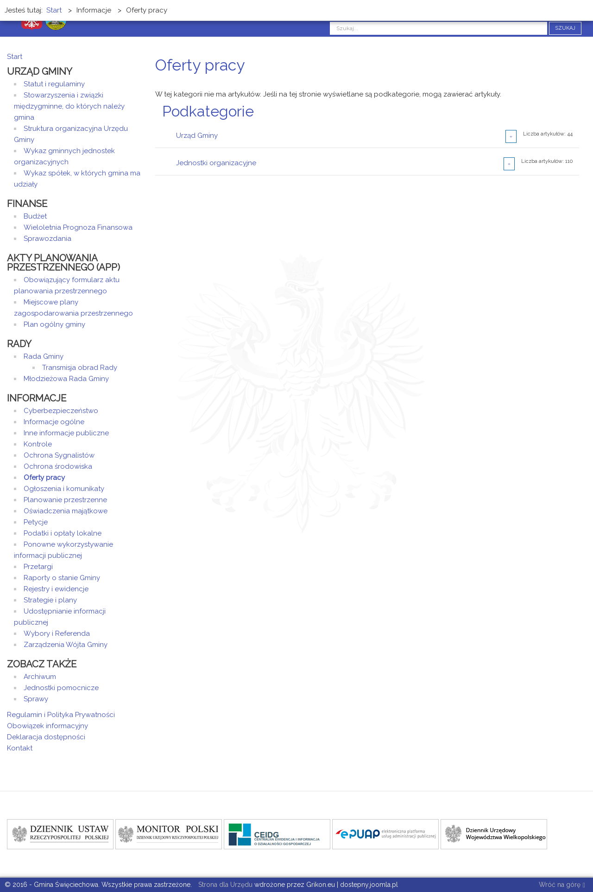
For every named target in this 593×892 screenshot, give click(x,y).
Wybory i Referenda (57, 633)
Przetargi (38, 566)
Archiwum (40, 676)
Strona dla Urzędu (224, 884)
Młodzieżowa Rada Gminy (66, 379)
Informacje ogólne (54, 422)
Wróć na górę (562, 885)
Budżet (35, 216)
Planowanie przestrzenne (65, 500)
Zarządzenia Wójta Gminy (65, 644)
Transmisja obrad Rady (79, 367)
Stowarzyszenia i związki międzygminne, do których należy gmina (69, 106)
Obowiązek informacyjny (47, 726)
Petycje (36, 522)
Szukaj (565, 28)
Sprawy (36, 699)
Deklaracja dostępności (46, 737)
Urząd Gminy (197, 135)
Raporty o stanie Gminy (62, 578)
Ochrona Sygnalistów (59, 455)
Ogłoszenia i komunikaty (64, 489)
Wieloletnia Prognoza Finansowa (78, 227)
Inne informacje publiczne (66, 433)
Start (14, 56)
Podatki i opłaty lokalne (62, 533)
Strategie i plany (50, 600)
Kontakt (19, 748)
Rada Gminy (43, 356)
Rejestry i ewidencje (56, 589)
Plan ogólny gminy (54, 324)
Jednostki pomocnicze (61, 688)
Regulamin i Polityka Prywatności (61, 715)
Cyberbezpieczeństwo (61, 411)
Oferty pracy (44, 477)
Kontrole (38, 444)
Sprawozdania (47, 238)
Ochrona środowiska (58, 466)
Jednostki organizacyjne (216, 163)
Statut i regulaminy (54, 84)
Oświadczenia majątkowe (65, 511)
